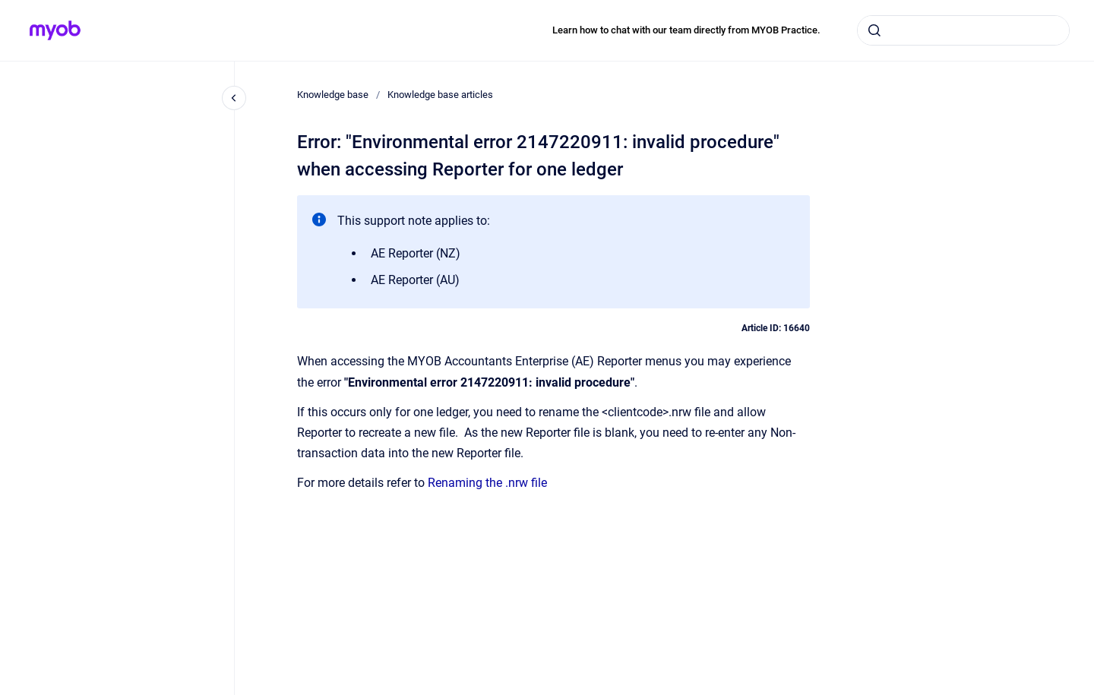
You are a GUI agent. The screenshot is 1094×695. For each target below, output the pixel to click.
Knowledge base (332, 94)
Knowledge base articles (440, 94)
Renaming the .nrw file (487, 482)
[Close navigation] (234, 98)
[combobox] (963, 30)
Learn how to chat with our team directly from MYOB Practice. (686, 30)
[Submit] (874, 30)
